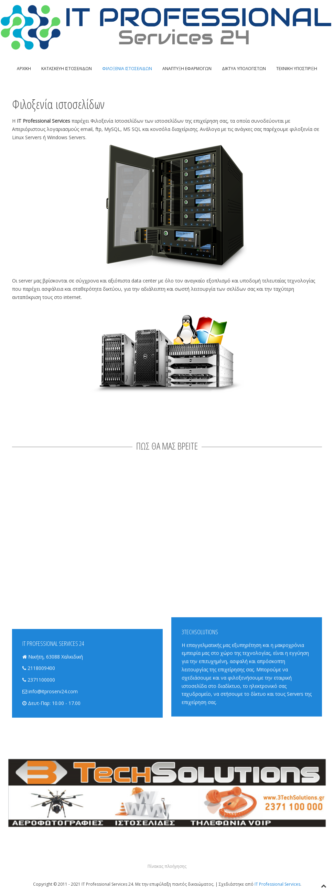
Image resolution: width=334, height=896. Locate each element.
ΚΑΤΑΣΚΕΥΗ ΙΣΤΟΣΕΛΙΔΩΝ (66, 68)
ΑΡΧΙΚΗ (24, 68)
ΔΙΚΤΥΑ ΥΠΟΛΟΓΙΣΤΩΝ (244, 68)
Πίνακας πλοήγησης (167, 866)
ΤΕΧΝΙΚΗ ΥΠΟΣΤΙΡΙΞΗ (296, 68)
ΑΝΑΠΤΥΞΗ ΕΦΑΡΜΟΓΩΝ (187, 68)
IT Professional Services (277, 884)
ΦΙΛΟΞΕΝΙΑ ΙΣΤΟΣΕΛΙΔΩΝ (127, 68)
